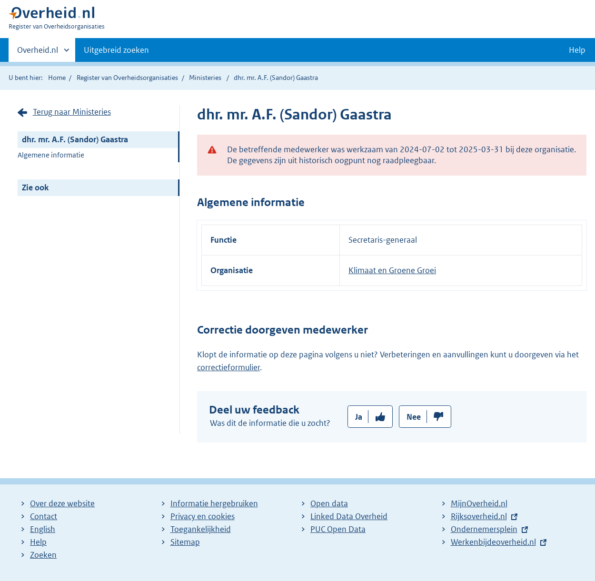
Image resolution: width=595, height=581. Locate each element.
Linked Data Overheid (348, 516)
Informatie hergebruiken (214, 503)
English (42, 529)
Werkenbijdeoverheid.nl (493, 542)
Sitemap (185, 542)
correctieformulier (228, 367)
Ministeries (205, 77)
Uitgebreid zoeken (116, 50)
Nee (414, 417)
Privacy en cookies (202, 516)
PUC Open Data (338, 529)
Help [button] (577, 50)
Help (38, 542)
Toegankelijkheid (200, 529)
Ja (358, 417)
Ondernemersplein (484, 529)
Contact (43, 516)
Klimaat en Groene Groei (392, 270)
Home (57, 77)
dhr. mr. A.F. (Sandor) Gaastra (75, 139)
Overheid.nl (37, 53)
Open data (329, 503)
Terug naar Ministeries (72, 112)
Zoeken (43, 555)
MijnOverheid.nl (479, 503)
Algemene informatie (51, 154)
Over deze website (62, 503)
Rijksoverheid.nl (479, 516)
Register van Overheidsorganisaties (127, 77)
